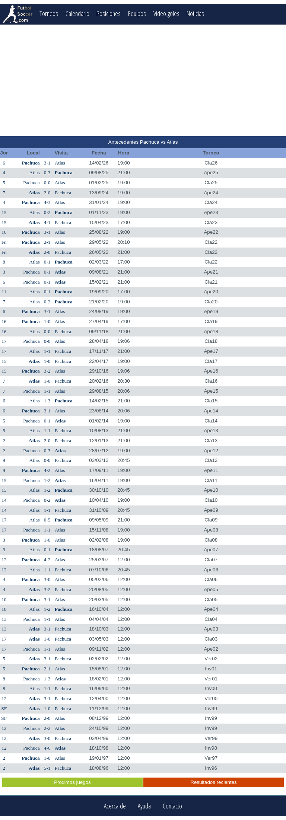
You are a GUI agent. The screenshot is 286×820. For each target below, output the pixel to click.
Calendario (77, 13)
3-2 (47, 371)
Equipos (137, 13)
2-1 (47, 242)
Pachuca (31, 163)
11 (3, 291)
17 (3, 341)
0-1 (47, 262)
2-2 (47, 728)
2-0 (47, 192)
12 (3, 559)
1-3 (47, 400)
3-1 (47, 163)
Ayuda (144, 806)
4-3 (47, 202)
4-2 (47, 470)
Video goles (166, 13)
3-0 (47, 579)
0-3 (47, 172)
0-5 (47, 520)
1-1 (47, 351)
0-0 (47, 182)
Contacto (172, 806)
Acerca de (115, 806)
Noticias (195, 13)
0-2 (47, 212)
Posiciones (108, 13)
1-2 (47, 480)
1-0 (47, 321)
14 (3, 500)
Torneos (48, 13)
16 (3, 232)
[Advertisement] (143, 80)
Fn (4, 242)
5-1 (47, 768)
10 (3, 599)
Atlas (60, 163)
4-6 (47, 748)
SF (4, 708)
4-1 (47, 222)
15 (3, 212)
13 (3, 619)
